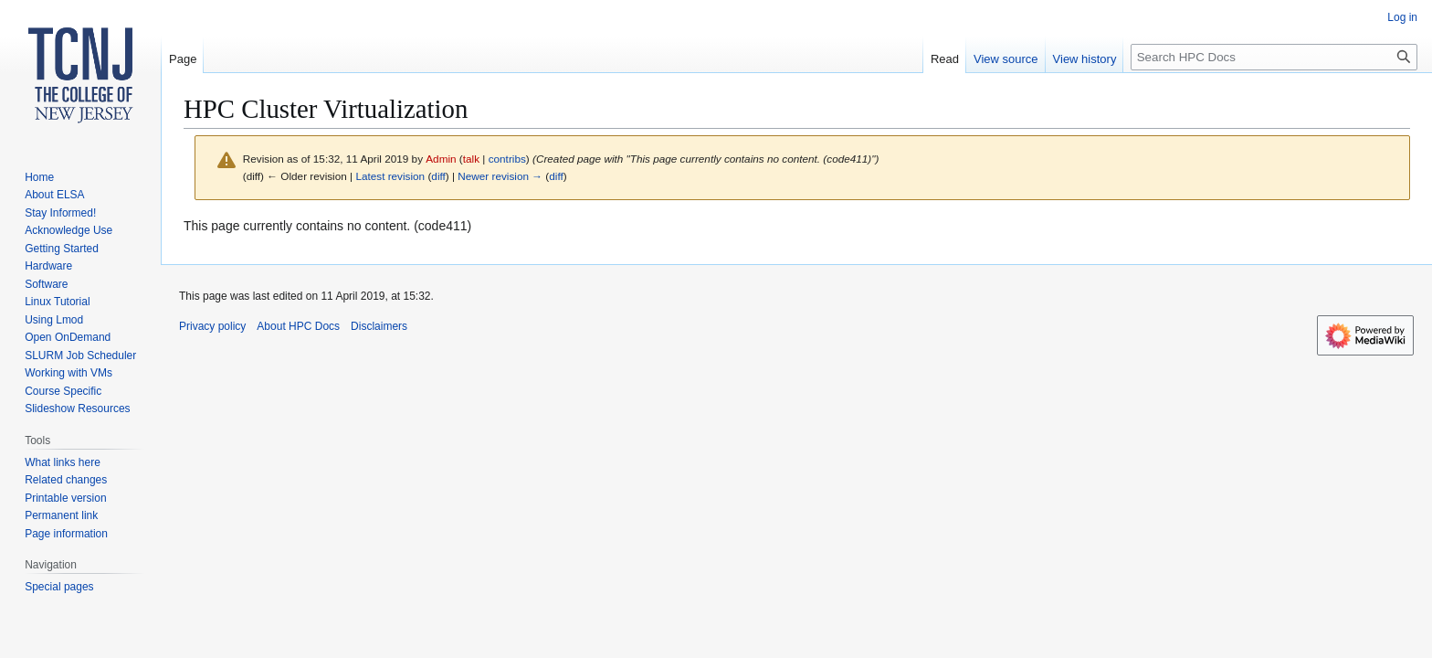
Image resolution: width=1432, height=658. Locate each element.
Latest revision (390, 176)
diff (438, 176)
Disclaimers (379, 326)
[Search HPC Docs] (1274, 57)
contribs (507, 158)
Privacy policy (212, 326)
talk (471, 158)
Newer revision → (500, 176)
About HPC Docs (298, 326)
